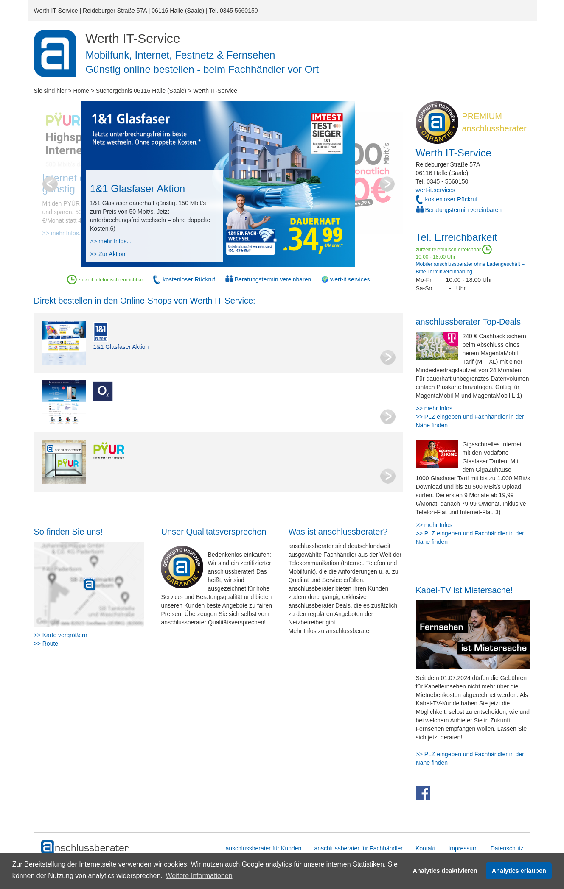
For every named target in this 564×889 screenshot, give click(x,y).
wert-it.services (435, 190)
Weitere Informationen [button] (199, 875)
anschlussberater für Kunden (263, 848)
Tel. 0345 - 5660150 (442, 181)
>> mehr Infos (434, 408)
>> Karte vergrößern (60, 635)
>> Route (46, 643)
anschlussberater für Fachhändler (358, 848)
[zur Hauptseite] (85, 847)
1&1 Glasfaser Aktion (121, 346)
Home (81, 90)
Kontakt (425, 848)
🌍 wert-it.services (345, 279)
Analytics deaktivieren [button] (445, 870)
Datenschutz (507, 848)
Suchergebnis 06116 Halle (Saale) (141, 90)
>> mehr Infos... (111, 241)
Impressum (462, 848)
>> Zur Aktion (107, 254)
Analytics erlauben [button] (519, 870)
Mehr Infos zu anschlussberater (329, 630)
